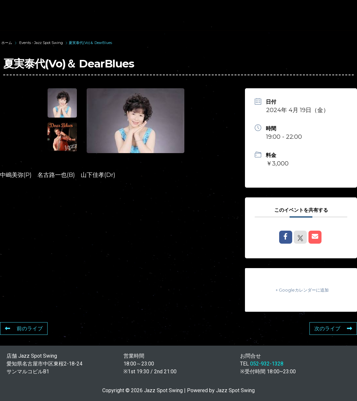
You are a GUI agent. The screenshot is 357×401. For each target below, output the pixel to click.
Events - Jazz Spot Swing (41, 42)
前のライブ (24, 328)
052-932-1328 (266, 364)
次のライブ (333, 328)
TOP (94, 9)
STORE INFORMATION (170, 21)
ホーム (7, 42)
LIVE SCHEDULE (281, 9)
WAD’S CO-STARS (219, 9)
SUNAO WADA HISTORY (148, 9)
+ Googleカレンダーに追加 (301, 290)
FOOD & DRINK (106, 21)
